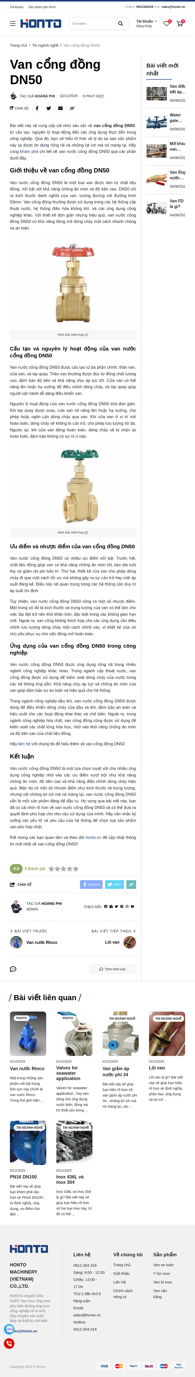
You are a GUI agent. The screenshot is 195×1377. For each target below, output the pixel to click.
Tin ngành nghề (122, 1018)
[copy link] (72, 108)
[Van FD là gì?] (157, 208)
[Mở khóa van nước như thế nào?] (157, 151)
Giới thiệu (121, 1273)
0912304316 (144, 7)
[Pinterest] (121, 907)
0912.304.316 (85, 1265)
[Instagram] (127, 907)
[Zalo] (9, 1329)
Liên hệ (119, 1282)
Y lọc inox (161, 1273)
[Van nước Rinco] (28, 1034)
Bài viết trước (28, 931)
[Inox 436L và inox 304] (74, 1143)
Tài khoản (16, 7)
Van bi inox (162, 1282)
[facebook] (105, 907)
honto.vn (93, 837)
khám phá (29, 151)
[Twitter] (116, 907)
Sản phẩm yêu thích (42, 7)
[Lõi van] (167, 1034)
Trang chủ (122, 1265)
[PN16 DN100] (28, 1143)
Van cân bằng (160, 1293)
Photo (21, 1018)
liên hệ (24, 744)
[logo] (41, 23)
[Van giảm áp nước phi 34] (121, 1034)
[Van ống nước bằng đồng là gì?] (157, 180)
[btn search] (120, 23)
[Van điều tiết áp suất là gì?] (157, 94)
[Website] (111, 907)
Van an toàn (163, 1265)
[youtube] (132, 907)
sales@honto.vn (173, 7)
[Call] (9, 1343)
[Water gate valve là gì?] (157, 122)
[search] (99, 23)
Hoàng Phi (45, 96)
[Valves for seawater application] (74, 1034)
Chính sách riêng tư (123, 1293)
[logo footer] (30, 1249)
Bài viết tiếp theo (114, 931)
